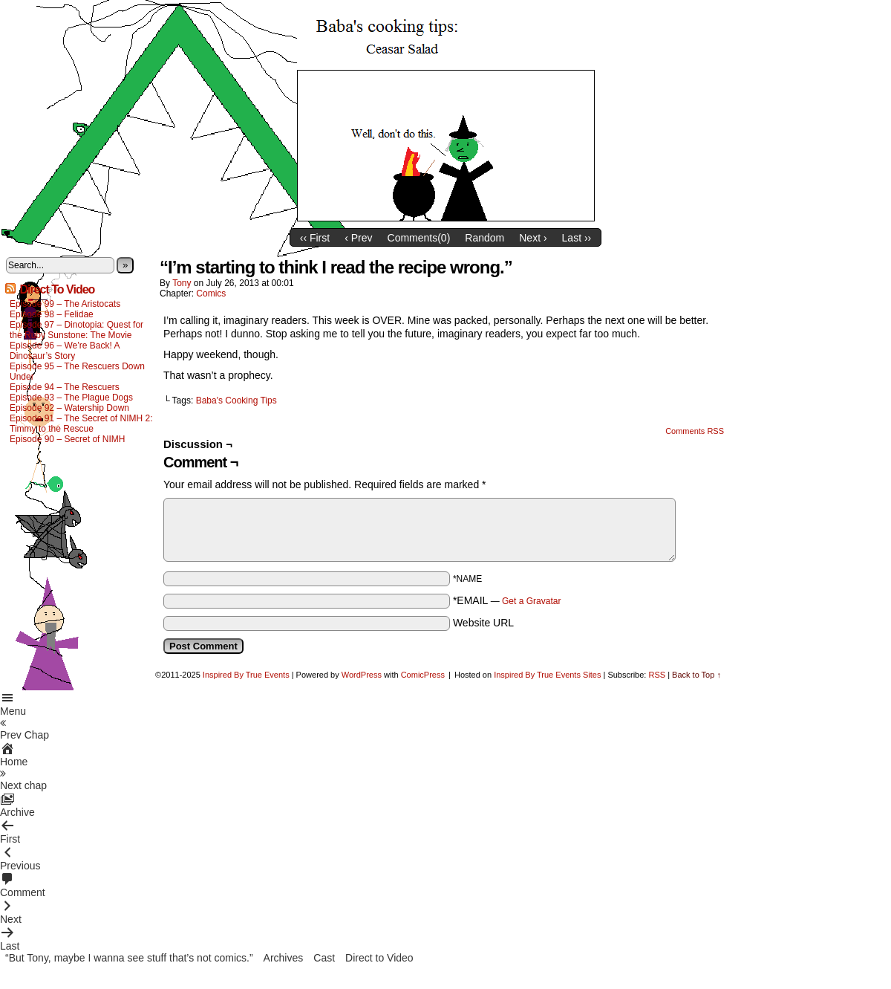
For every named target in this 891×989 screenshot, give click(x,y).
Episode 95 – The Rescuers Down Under (77, 371)
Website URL (483, 623)
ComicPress (423, 674)
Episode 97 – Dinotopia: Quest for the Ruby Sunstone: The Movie (76, 330)
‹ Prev (358, 238)
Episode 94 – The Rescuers (65, 387)
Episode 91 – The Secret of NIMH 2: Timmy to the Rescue (81, 423)
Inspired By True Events (246, 674)
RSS (656, 674)
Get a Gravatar (531, 601)
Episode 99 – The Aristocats (65, 304)
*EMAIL (507, 600)
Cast (324, 958)
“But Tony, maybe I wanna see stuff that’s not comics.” (129, 958)
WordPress (362, 674)
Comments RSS (694, 431)
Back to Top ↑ (696, 674)
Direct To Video (56, 289)
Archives (284, 958)
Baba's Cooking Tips (236, 400)
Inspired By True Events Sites (547, 674)
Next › (532, 238)
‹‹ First (315, 238)
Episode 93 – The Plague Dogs (71, 397)
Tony (181, 283)
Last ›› (577, 238)
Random (484, 238)
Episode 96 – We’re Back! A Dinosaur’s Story (65, 350)
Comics (211, 293)
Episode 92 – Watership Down (69, 408)
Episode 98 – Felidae (52, 314)
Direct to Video (379, 958)
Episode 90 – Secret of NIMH (67, 439)
